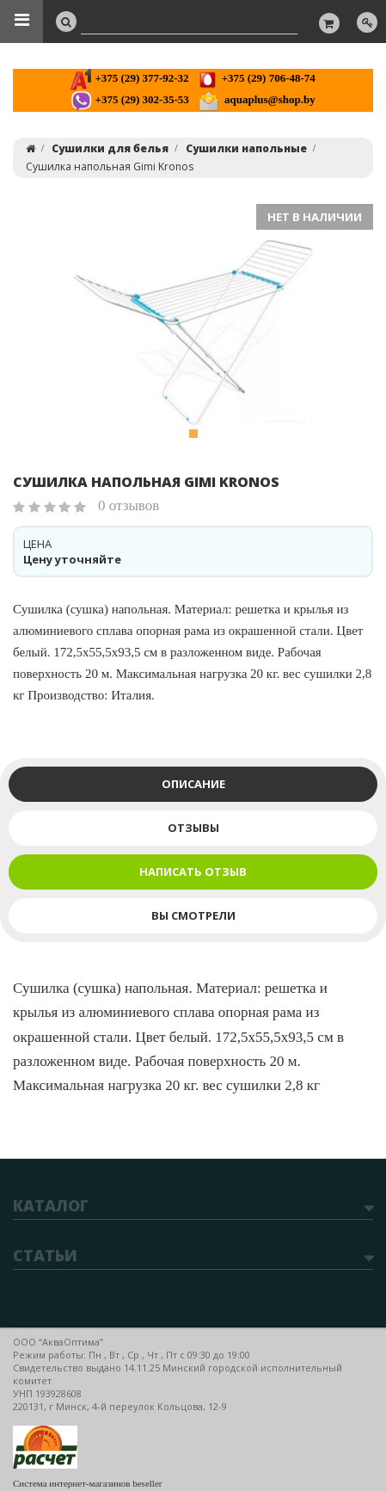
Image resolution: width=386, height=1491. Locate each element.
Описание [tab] (193, 784)
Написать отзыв (193, 871)
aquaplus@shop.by (257, 99)
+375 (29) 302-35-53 (129, 99)
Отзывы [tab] (193, 827)
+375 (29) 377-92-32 (129, 77)
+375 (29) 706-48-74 (256, 77)
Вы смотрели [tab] (193, 915)
